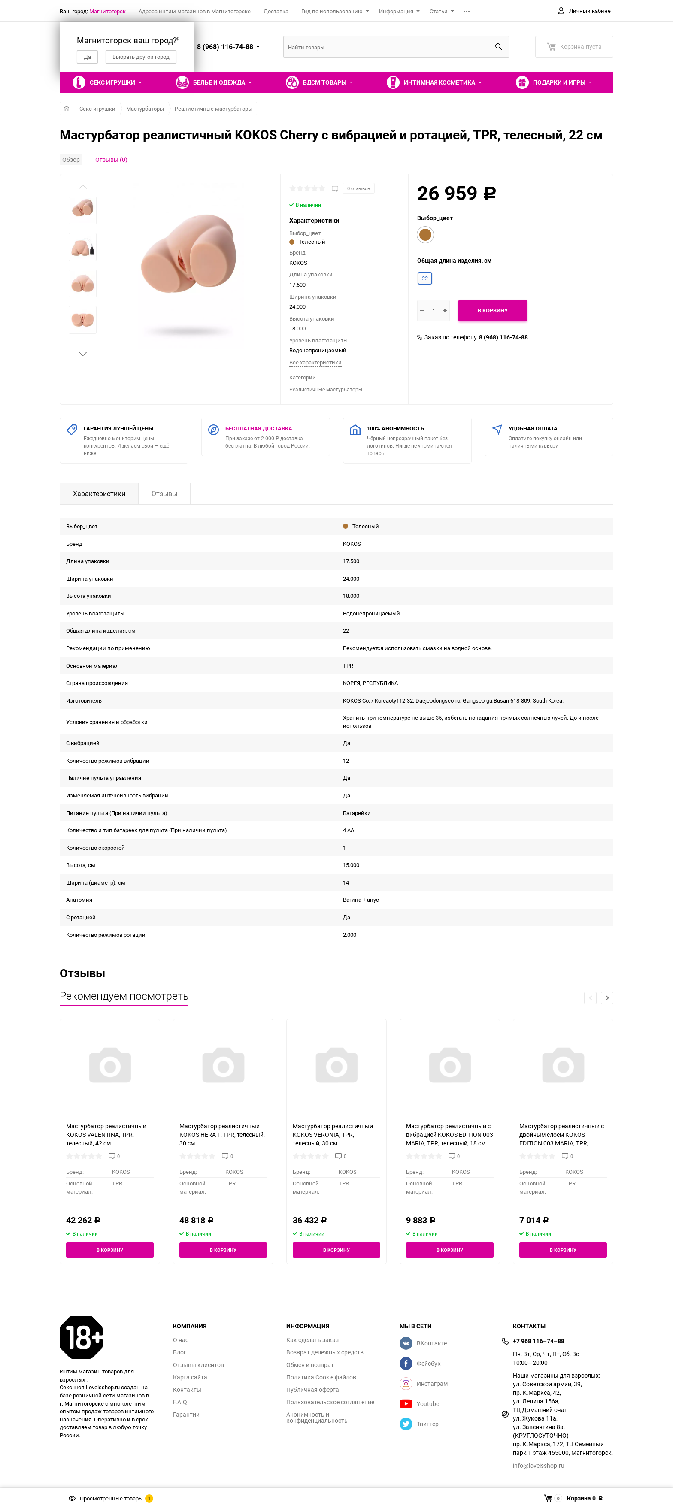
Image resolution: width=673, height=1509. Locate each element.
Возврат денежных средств (325, 1352)
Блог (179, 1352)
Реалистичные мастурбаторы (213, 108)
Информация (396, 11)
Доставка (276, 11)
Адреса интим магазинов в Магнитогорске (195, 11)
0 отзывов (358, 188)
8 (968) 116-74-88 (503, 337)
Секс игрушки (97, 108)
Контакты (187, 1390)
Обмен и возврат (310, 1365)
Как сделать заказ (312, 1340)
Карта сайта (190, 1377)
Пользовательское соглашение (330, 1402)
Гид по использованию (332, 11)
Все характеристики (315, 362)
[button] (83, 354)
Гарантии (186, 1415)
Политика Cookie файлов (321, 1377)
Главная (66, 108)
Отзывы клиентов (198, 1365)
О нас (180, 1340)
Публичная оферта (312, 1390)
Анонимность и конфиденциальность (317, 1418)
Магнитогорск (107, 11)
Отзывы (164, 493)
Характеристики (99, 493)
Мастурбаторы (145, 108)
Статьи (439, 11)
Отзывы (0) (111, 159)
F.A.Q (180, 1402)
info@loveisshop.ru (538, 1465)
